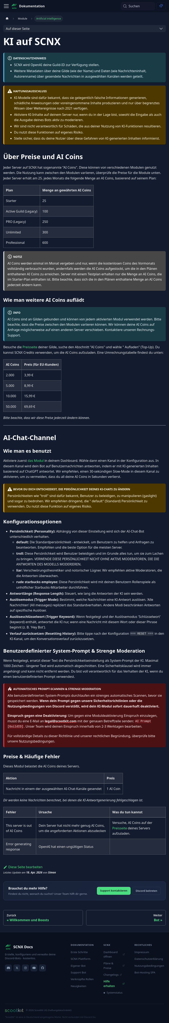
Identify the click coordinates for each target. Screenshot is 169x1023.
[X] (16, 967)
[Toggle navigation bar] (6, 6)
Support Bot (78, 972)
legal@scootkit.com (60, 721)
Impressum (141, 952)
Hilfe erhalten (114, 984)
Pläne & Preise (114, 965)
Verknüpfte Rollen (82, 979)
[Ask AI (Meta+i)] (161, 6)
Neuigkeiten (78, 986)
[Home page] (7, 18)
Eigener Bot (78, 966)
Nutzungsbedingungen (36, 741)
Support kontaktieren (113, 890)
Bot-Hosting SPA (144, 972)
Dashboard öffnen (114, 954)
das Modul (36, 460)
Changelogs (112, 974)
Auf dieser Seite (18, 28)
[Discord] (8, 967)
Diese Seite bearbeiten (23, 867)
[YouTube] (33, 967)
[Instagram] (25, 967)
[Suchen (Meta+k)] (138, 6)
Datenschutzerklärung (148, 959)
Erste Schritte (79, 952)
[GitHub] (42, 967)
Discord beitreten (146, 891)
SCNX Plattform (80, 959)
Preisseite (30, 347)
